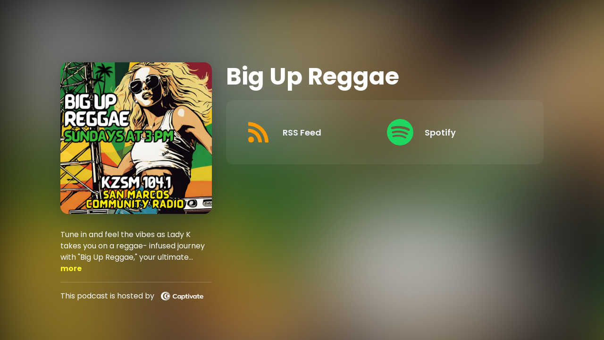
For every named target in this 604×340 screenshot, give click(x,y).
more (71, 268)
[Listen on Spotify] (453, 132)
